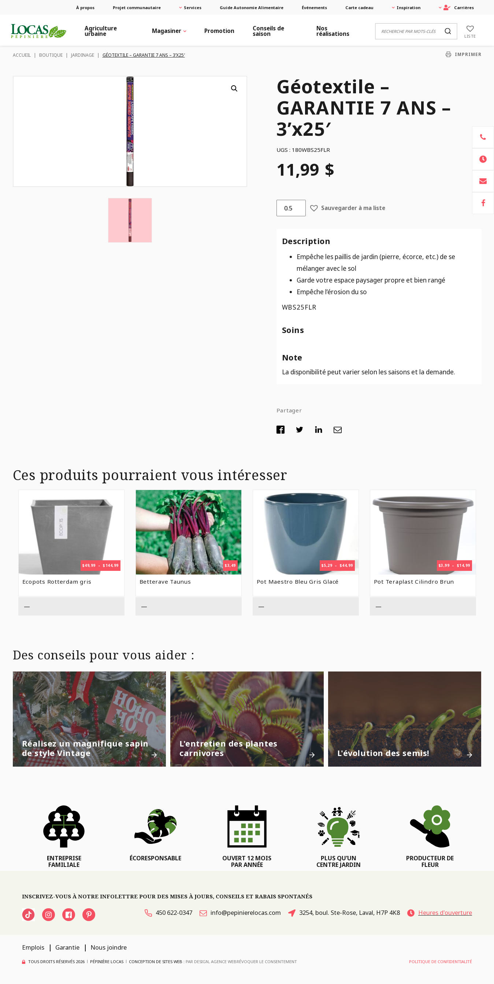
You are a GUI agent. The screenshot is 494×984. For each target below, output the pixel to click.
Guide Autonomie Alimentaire (251, 7)
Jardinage (82, 55)
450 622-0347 (168, 912)
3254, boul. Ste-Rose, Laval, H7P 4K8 (344, 912)
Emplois (33, 947)
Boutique (51, 55)
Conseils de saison (268, 31)
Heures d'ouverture (439, 912)
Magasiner (166, 30)
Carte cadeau (359, 7)
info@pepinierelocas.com (240, 912)
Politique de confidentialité (440, 961)
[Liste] (470, 31)
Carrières (458, 7)
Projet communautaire (137, 7)
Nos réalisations (332, 31)
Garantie (67, 947)
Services (192, 7)
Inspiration (408, 7)
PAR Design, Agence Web (211, 961)
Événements (314, 7)
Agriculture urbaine (101, 31)
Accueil (22, 55)
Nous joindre (108, 947)
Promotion (219, 30)
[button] (234, 88)
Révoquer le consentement (267, 961)
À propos (85, 7)
